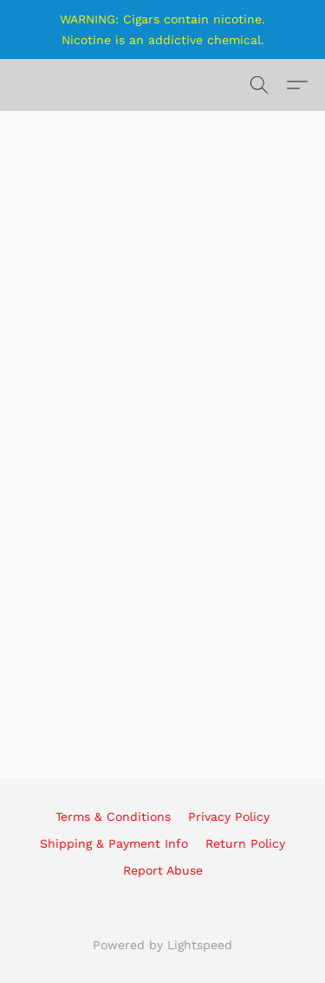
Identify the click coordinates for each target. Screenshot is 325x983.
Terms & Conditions (113, 817)
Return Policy (245, 843)
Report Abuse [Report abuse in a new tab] (163, 870)
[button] (259, 85)
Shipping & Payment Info (114, 843)
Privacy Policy (229, 817)
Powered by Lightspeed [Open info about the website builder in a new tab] (162, 945)
